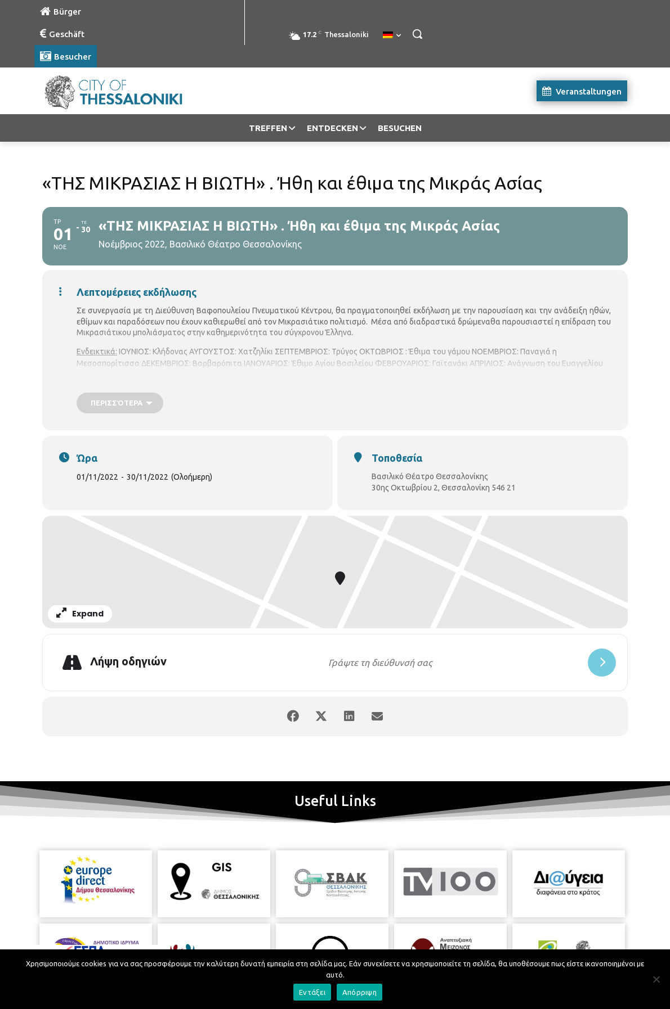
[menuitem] (392, 35)
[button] (417, 34)
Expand (80, 613)
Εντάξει (312, 992)
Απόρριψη (359, 992)
